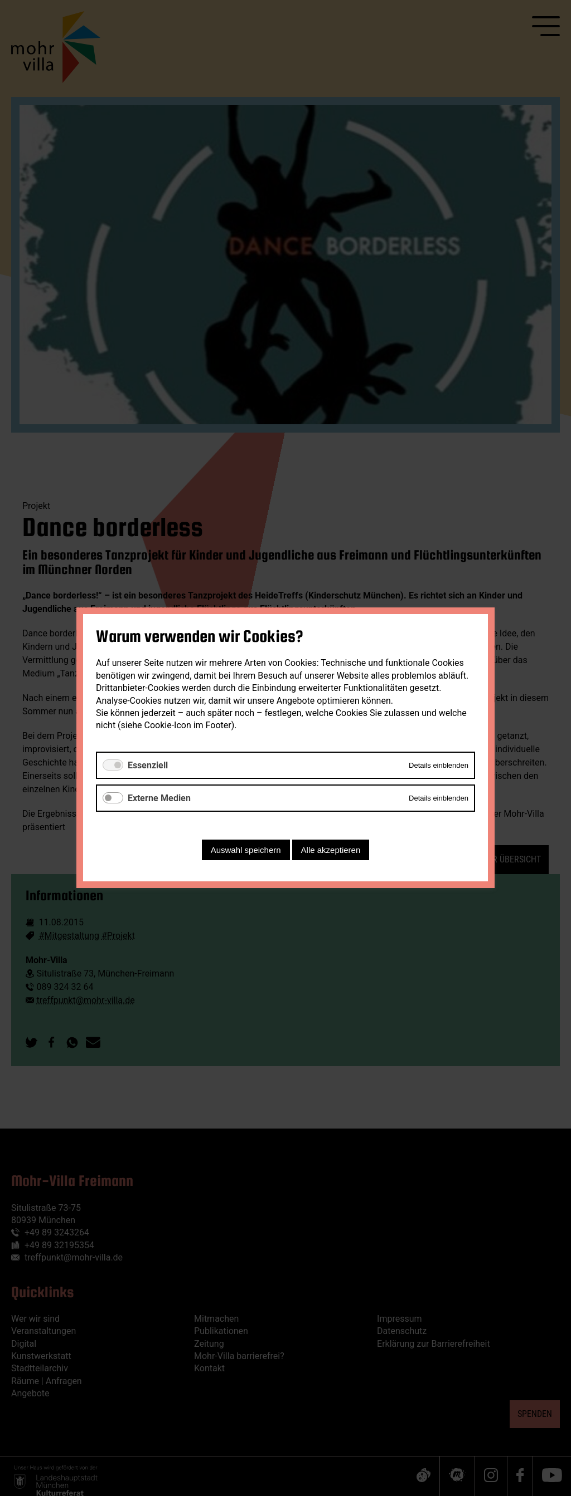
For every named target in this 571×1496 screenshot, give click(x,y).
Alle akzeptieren (331, 850)
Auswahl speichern (246, 850)
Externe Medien (159, 798)
